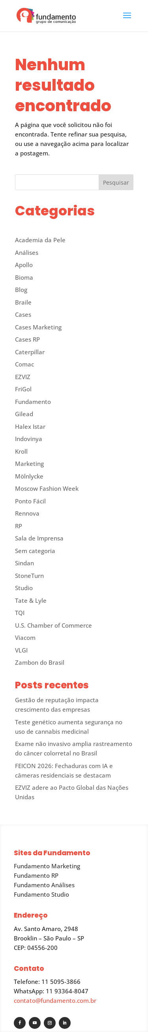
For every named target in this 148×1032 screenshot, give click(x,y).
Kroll (21, 451)
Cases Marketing (38, 327)
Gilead (24, 414)
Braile (23, 302)
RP (18, 526)
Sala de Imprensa (39, 538)
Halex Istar (30, 426)
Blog (21, 290)
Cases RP (27, 339)
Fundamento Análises (44, 885)
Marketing (29, 463)
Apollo (24, 265)
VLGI (21, 650)
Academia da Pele (40, 240)
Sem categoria (35, 551)
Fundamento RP (36, 875)
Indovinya (28, 439)
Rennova (27, 513)
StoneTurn (29, 576)
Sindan (24, 563)
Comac (24, 364)
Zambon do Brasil (39, 662)
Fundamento (33, 402)
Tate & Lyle (31, 600)
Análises (26, 252)
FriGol (23, 389)
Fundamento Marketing (47, 866)
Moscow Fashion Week (47, 488)
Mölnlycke (29, 476)
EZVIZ (22, 377)
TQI (19, 613)
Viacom (25, 637)
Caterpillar (30, 352)
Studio (24, 588)
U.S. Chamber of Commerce (53, 625)
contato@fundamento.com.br (55, 1000)
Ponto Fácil (30, 501)
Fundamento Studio (41, 894)
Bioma (24, 277)
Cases (23, 314)
